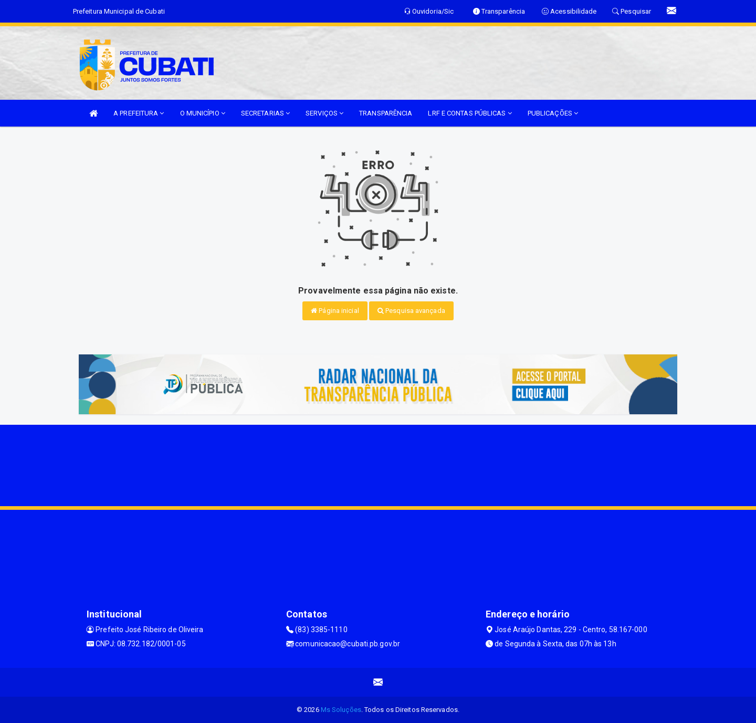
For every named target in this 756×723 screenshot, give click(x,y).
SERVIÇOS (324, 113)
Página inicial (335, 311)
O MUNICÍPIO (202, 113)
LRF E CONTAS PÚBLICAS (469, 113)
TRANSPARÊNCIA (385, 113)
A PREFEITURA (138, 113)
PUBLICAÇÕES (553, 113)
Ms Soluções (341, 710)
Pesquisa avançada (411, 311)
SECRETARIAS (265, 113)
